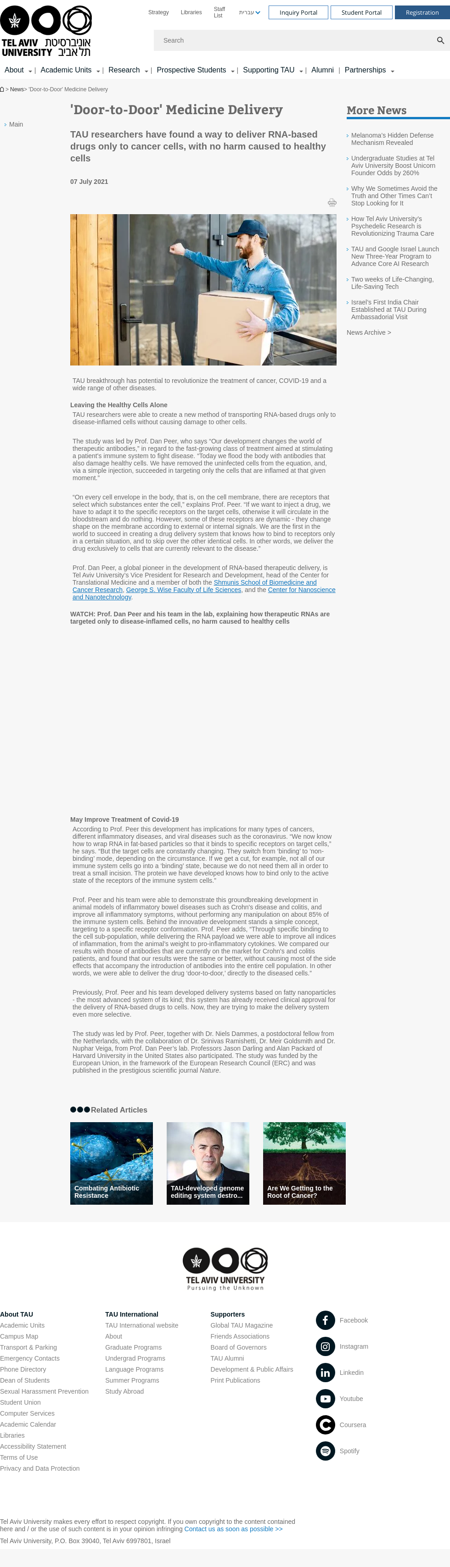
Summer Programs (132, 1380)
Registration (422, 12)
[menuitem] (158, 12)
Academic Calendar (28, 1424)
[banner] (225, 39)
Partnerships (365, 70)
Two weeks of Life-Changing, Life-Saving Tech (392, 283)
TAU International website (141, 1325)
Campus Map (19, 1336)
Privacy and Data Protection (40, 1468)
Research (124, 70)
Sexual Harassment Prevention (44, 1391)
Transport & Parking (28, 1347)
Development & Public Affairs (252, 1369)
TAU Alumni (227, 1358)
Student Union (20, 1402)
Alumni (322, 70)
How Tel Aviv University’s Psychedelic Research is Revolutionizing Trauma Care (392, 226)
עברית (246, 12)
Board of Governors (239, 1347)
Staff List (219, 12)
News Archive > (369, 332)
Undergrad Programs (135, 1358)
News (17, 89)
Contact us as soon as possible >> (234, 1529)
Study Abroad (124, 1391)
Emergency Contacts (30, 1358)
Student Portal (362, 12)
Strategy (158, 12)
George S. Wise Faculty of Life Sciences (184, 589)
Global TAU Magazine (242, 1325)
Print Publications (235, 1380)
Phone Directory (23, 1369)
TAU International (131, 1314)
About (113, 1336)
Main (16, 124)
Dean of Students (25, 1380)
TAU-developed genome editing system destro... (207, 1192)
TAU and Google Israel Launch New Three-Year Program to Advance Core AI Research (395, 256)
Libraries (191, 12)
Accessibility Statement (33, 1446)
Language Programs (134, 1369)
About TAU (16, 1314)
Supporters (228, 1314)
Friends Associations (240, 1336)
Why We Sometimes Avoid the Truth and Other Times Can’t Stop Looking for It (394, 196)
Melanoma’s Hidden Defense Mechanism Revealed (392, 139)
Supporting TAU (268, 70)
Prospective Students (191, 70)
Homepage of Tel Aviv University (2, 89)
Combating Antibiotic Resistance (106, 1192)
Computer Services (27, 1413)
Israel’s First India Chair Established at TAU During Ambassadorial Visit (389, 310)
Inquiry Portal (298, 12)
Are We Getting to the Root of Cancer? (300, 1192)
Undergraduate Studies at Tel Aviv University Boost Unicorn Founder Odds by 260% (393, 166)
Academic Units (65, 70)
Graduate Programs (133, 1347)
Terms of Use (19, 1457)
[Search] (302, 40)
